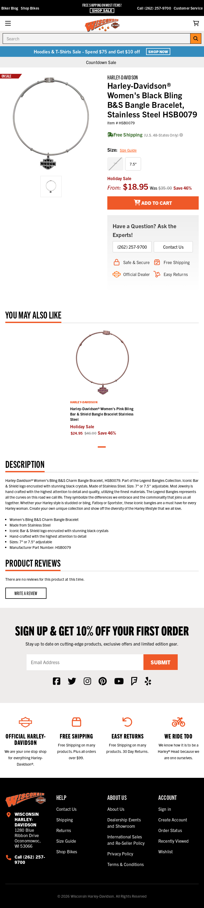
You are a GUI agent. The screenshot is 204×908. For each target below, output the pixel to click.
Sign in (164, 809)
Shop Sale (102, 10)
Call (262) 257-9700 (154, 8)
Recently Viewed (173, 840)
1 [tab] (102, 447)
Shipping (64, 819)
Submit (160, 662)
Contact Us (173, 246)
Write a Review (25, 593)
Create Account (172, 819)
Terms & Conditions (125, 864)
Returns (63, 830)
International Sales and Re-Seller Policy (125, 840)
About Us (115, 809)
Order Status (170, 830)
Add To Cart (153, 203)
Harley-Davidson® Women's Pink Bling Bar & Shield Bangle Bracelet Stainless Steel (101, 414)
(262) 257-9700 (132, 246)
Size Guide (128, 150)
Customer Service (188, 8)
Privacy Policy (120, 853)
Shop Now (158, 51)
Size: (122, 150)
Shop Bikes (30, 8)
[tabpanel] (102, 382)
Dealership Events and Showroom (124, 823)
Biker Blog (9, 8)
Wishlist (165, 851)
